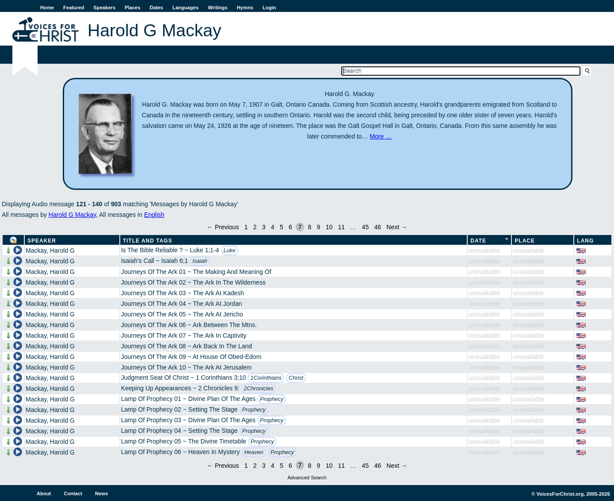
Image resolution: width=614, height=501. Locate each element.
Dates (156, 7)
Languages (185, 7)
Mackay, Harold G (50, 250)
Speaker (41, 241)
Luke (230, 250)
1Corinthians (266, 378)
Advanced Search (306, 477)
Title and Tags (147, 241)
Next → (396, 227)
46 (377, 227)
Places (132, 7)
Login (269, 7)
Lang (585, 241)
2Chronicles (259, 388)
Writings (218, 7)
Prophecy (271, 399)
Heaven (253, 452)
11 (341, 227)
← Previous (223, 227)
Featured (73, 7)
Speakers (104, 7)
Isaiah (199, 261)
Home (47, 7)
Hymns (245, 7)
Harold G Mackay (72, 214)
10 (329, 227)
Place (525, 241)
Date (478, 241)
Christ (296, 378)
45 (365, 227)
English (154, 214)
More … (381, 136)
